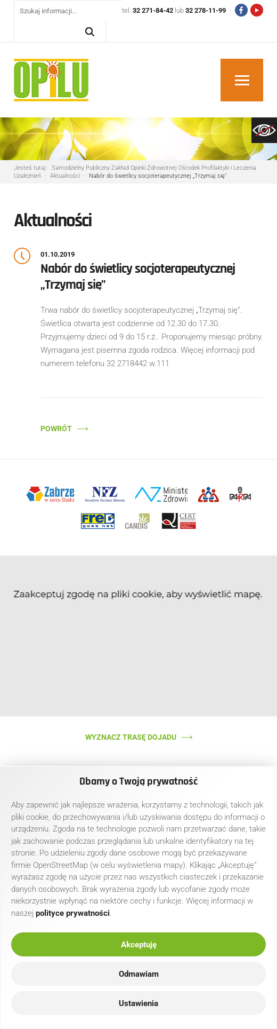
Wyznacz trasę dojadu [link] (130, 737)
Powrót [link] (56, 428)
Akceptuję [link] (139, 944)
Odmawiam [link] (139, 974)
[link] (264, 130)
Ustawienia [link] (138, 1003)
